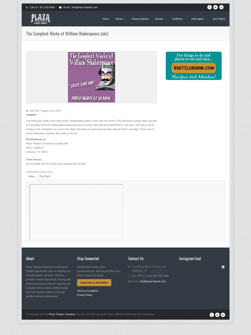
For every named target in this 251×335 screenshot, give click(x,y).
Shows (120, 18)
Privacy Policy (84, 295)
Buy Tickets (219, 18)
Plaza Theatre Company (62, 326)
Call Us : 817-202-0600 (40, 7)
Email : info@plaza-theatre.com (78, 7)
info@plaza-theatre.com (153, 281)
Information (199, 18)
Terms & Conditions (87, 290)
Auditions (178, 18)
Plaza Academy (140, 18)
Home (106, 18)
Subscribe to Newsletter (94, 282)
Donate (160, 18)
